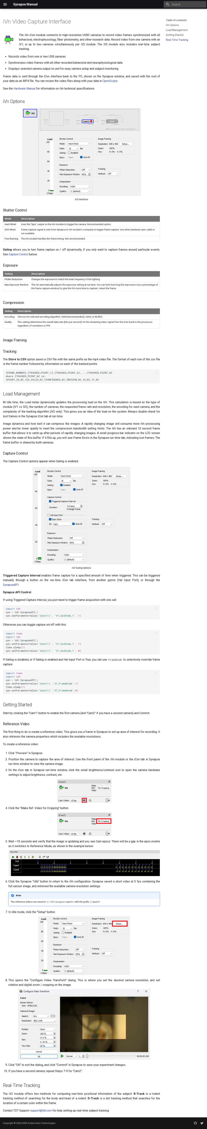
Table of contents (176, 20)
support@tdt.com (41, 1110)
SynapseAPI (11, 585)
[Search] (185, 4)
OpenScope (109, 81)
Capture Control (18, 254)
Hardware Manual (24, 88)
